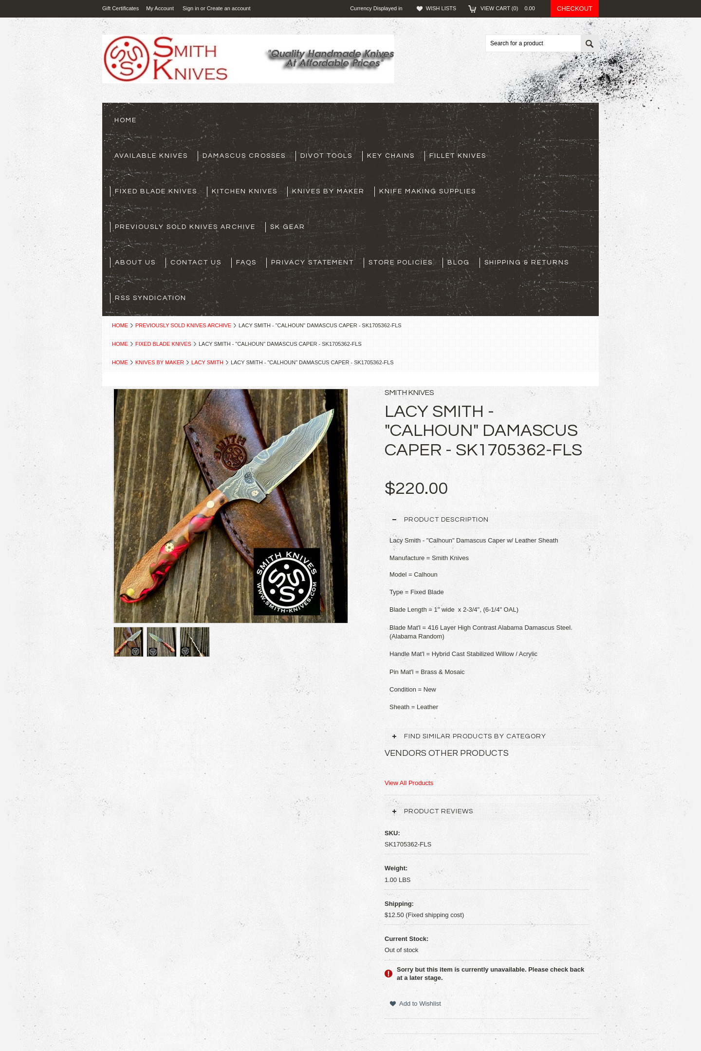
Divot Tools (326, 155)
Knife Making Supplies (427, 191)
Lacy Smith (207, 362)
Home (120, 325)
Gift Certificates (120, 8)
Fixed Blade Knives (156, 191)
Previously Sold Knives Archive (185, 227)
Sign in (191, 8)
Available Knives (151, 155)
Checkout (574, 8)
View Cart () (510, 8)
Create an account (229, 8)
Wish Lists (441, 8)
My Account (160, 8)
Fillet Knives (457, 155)
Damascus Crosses (244, 155)
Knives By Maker (328, 191)
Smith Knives (409, 392)
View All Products (409, 783)
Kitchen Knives (244, 191)
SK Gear (287, 227)
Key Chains (391, 155)
